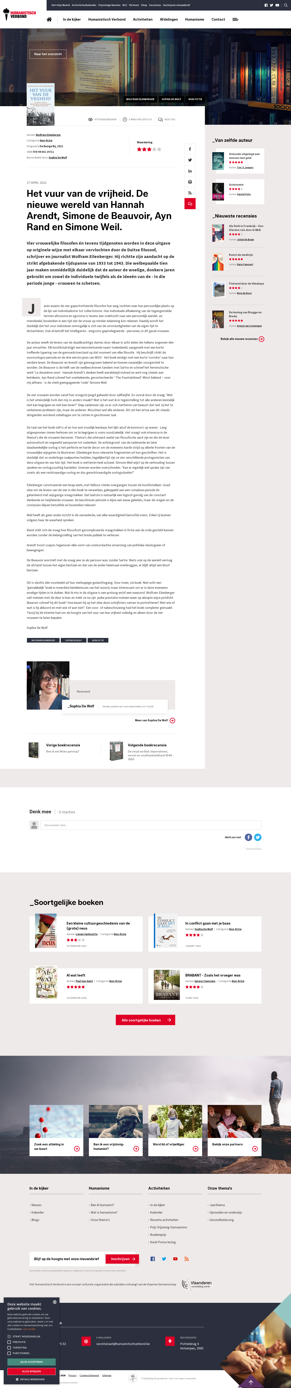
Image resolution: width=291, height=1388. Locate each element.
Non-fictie (46, 141)
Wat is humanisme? (103, 1212)
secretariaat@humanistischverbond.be (123, 1344)
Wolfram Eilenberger (48, 135)
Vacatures (155, 5)
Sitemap (106, 1375)
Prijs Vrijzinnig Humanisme (167, 1227)
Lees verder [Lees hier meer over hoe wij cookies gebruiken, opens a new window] (29, 1329)
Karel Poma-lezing (162, 1242)
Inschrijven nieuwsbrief (176, 5)
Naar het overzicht (48, 54)
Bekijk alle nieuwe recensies (239, 339)
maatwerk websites (68, 1382)
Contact (218, 19)
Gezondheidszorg (221, 1220)
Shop (144, 5)
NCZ (124, 5)
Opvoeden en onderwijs (225, 1212)
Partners (134, 5)
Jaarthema (216, 1205)
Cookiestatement (89, 1375)
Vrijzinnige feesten (109, 5)
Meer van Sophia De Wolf (151, 720)
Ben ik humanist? (101, 1205)
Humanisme (194, 19)
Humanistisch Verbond (107, 19)
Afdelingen (169, 19)
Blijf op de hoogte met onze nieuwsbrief (84, 1259)
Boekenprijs (157, 1234)
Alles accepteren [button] (31, 1361)
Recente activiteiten (163, 1220)
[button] (31, 1379)
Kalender (37, 1212)
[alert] (31, 1340)
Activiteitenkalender (84, 5)
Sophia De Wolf (58, 158)
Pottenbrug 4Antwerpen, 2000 (191, 1346)
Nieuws (36, 1205)
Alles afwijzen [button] (31, 1371)
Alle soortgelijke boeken (141, 1020)
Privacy (72, 1375)
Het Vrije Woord (61, 5)
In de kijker (72, 19)
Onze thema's (99, 1220)
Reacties (170, 119)
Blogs (34, 1220)
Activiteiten (143, 19)
